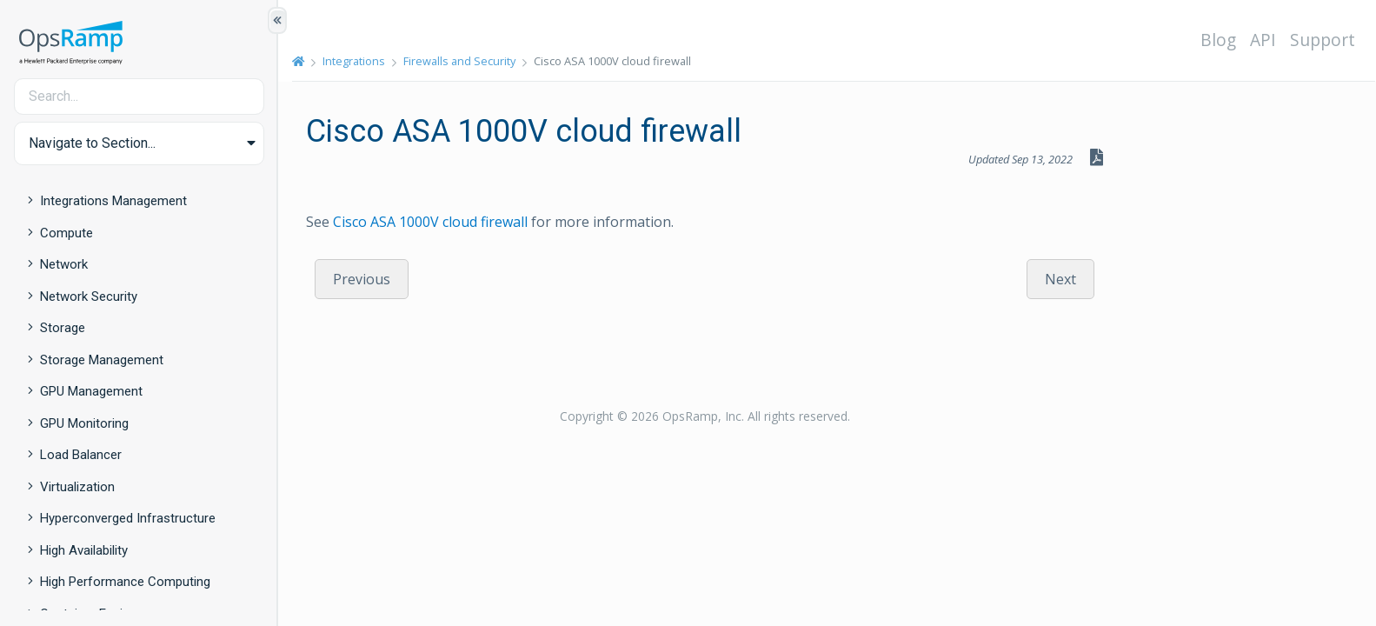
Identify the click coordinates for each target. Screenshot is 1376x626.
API (1263, 39)
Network (64, 264)
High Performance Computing (125, 581)
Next (1060, 279)
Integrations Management (113, 201)
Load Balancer (81, 455)
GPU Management (91, 391)
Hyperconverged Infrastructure (128, 518)
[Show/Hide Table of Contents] (277, 20)
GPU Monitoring (84, 423)
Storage (62, 328)
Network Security (88, 296)
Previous (361, 279)
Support (1322, 39)
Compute (66, 233)
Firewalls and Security (459, 61)
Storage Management (101, 360)
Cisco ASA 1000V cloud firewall (430, 221)
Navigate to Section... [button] (92, 143)
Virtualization (77, 487)
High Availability (84, 550)
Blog (1218, 39)
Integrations (353, 61)
